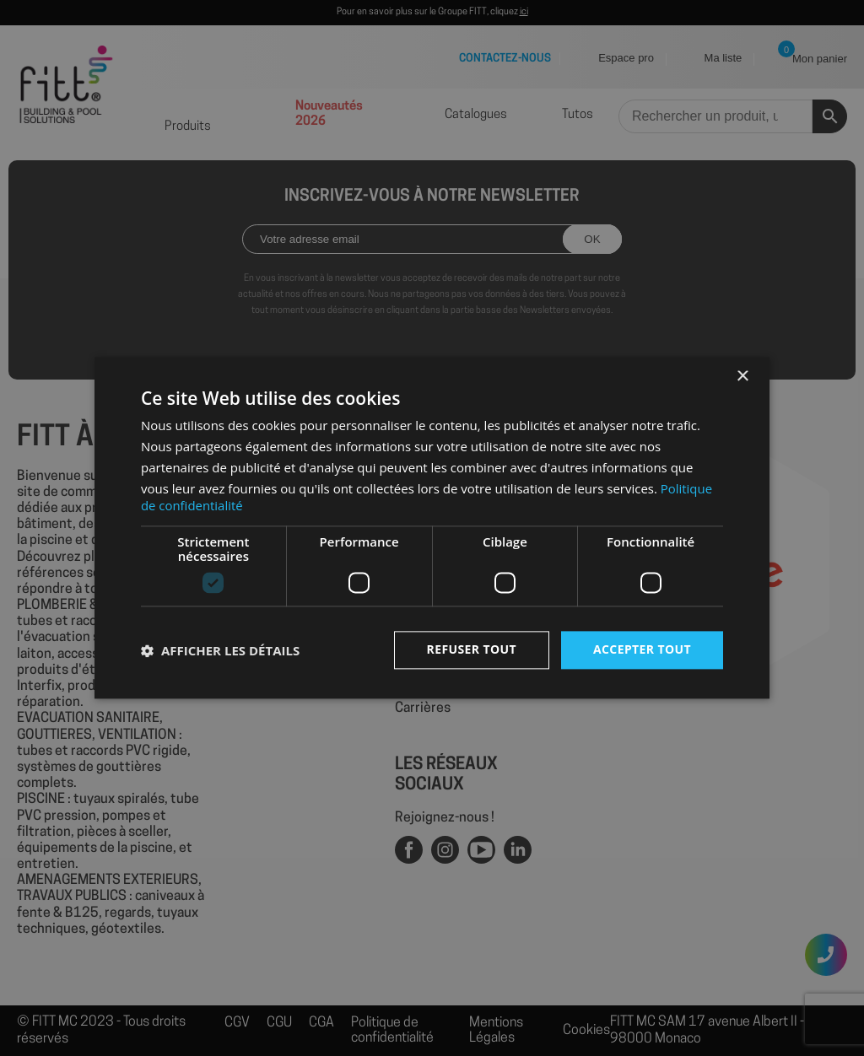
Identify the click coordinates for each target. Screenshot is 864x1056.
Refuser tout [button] (471, 650)
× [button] (742, 376)
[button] (220, 650)
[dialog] (432, 528)
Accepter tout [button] (642, 650)
